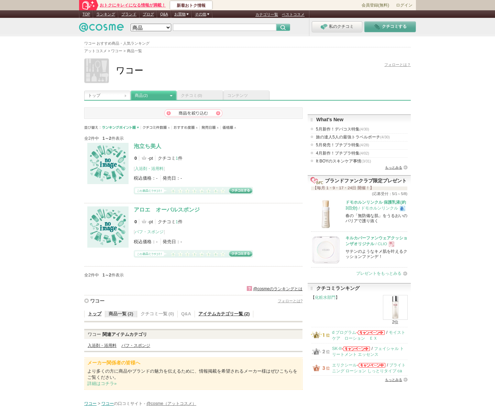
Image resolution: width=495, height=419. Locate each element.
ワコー (97, 301)
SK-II (336, 348)
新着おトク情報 (191, 5)
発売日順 (210, 127)
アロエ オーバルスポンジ (167, 210)
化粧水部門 (325, 297)
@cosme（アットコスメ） (171, 403)
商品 (141, 95)
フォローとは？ (397, 65)
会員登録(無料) (375, 5)
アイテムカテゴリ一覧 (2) (224, 313)
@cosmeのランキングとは (277, 288)
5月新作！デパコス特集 (342, 129)
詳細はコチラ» (102, 383)
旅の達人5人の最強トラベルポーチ (353, 137)
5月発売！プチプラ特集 (342, 145)
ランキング (105, 14)
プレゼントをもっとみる (379, 273)
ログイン (404, 5)
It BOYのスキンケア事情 (343, 161)
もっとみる (393, 167)
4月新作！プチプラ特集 (342, 153)
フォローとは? (290, 301)
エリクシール (344, 365)
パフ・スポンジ (149, 231)
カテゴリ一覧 (266, 14)
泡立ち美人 (147, 146)
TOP (86, 14)
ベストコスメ (293, 14)
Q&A (164, 14)
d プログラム (344, 332)
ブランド (128, 14)
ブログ (148, 14)
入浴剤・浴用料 (149, 168)
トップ (94, 95)
